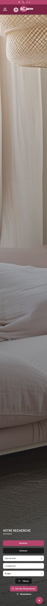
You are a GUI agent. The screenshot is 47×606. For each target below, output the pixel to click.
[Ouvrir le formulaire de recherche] (23, 581)
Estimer (23, 550)
